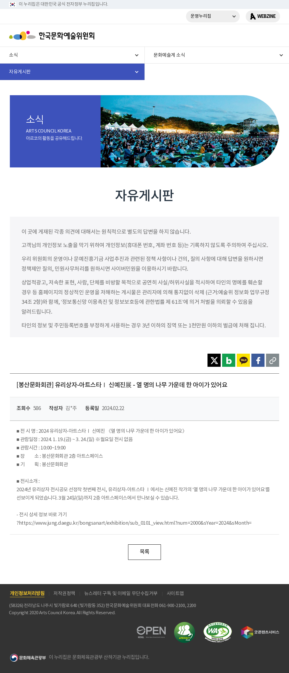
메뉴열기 (273, 35)
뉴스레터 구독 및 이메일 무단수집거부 (121, 593)
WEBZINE (266, 16)
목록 (145, 552)
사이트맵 (175, 593)
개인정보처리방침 (27, 593)
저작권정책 (64, 593)
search (258, 35)
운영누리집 (200, 16)
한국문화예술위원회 (53, 35)
